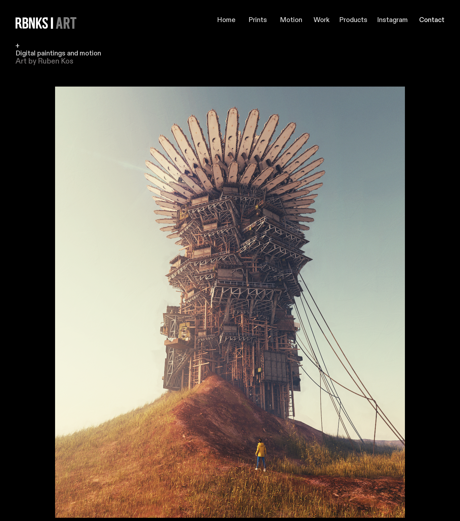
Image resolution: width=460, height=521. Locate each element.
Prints (257, 20)
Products (355, 20)
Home (232, 20)
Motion (291, 20)
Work (321, 20)
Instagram (392, 20)
